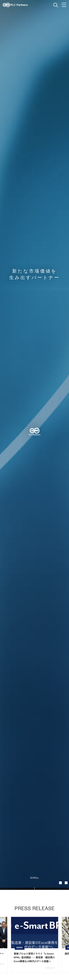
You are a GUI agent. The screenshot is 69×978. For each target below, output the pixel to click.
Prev (10, 945)
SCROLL (34, 878)
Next (59, 945)
